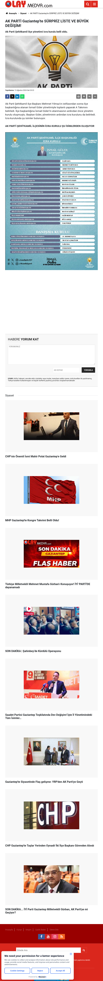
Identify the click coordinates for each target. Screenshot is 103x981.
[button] (84, 96)
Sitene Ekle (54, 930)
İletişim (28, 930)
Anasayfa (11, 13)
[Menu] (94, 4)
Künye (19, 930)
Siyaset (23, 13)
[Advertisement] (51, 302)
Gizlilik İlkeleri (40, 930)
